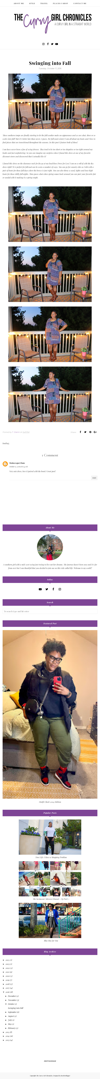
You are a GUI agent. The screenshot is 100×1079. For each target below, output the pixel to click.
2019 (7, 980)
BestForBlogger (65, 1076)
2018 (7, 984)
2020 (8, 976)
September (12, 1012)
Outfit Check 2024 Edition (50, 802)
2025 (8, 960)
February (11, 1028)
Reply (94, 478)
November (12, 1000)
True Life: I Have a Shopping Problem (51, 857)
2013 (7, 1040)
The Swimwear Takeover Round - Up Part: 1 (51, 899)
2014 (7, 1036)
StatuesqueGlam (17, 463)
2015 (7, 1032)
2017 (7, 988)
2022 (8, 968)
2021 (7, 972)
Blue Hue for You (51, 940)
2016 (7, 992)
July (10, 1020)
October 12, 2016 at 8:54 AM (18, 467)
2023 (8, 964)
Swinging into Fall (15, 1008)
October (11, 1004)
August (11, 1016)
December (12, 996)
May (10, 1024)
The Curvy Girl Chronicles (44, 1076)
